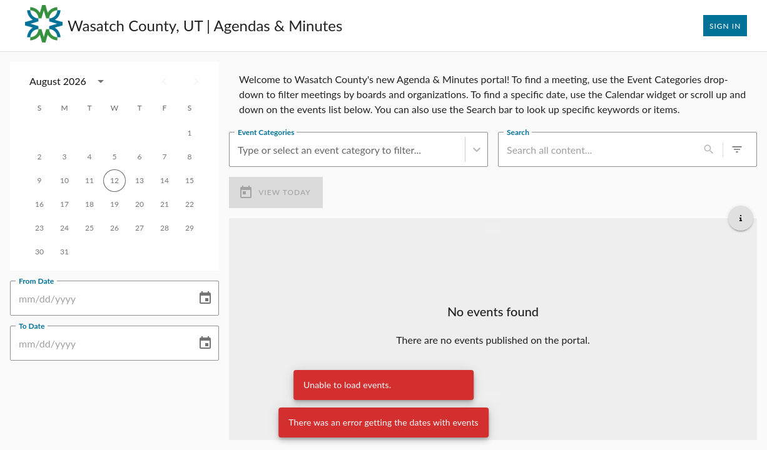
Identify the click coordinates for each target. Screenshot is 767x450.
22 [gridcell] (189, 204)
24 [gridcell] (64, 228)
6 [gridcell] (139, 157)
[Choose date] (205, 298)
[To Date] (99, 343)
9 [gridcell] (39, 180)
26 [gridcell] (114, 228)
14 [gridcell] (164, 180)
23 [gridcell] (39, 228)
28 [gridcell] (164, 228)
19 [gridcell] (114, 204)
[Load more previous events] (493, 228)
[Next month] (196, 81)
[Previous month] (164, 81)
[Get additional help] (740, 218)
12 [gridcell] (114, 180)
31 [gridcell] (64, 252)
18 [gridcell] (89, 204)
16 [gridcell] (39, 204)
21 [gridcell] (164, 204)
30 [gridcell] (39, 252)
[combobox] (239, 149)
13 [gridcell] (139, 180)
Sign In (725, 25)
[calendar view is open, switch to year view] (100, 81)
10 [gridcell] (64, 180)
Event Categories (266, 132)
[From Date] (99, 298)
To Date (31, 325)
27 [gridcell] (139, 228)
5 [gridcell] (114, 157)
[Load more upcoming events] (493, 397)
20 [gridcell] (139, 204)
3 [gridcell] (64, 157)
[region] (493, 92)
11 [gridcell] (89, 180)
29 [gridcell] (189, 228)
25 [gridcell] (89, 228)
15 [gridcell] (189, 180)
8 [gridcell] (189, 157)
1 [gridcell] (189, 133)
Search (518, 132)
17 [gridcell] (64, 204)
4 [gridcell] (89, 157)
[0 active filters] (737, 149)
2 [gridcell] (39, 157)
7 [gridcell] (164, 157)
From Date (36, 280)
